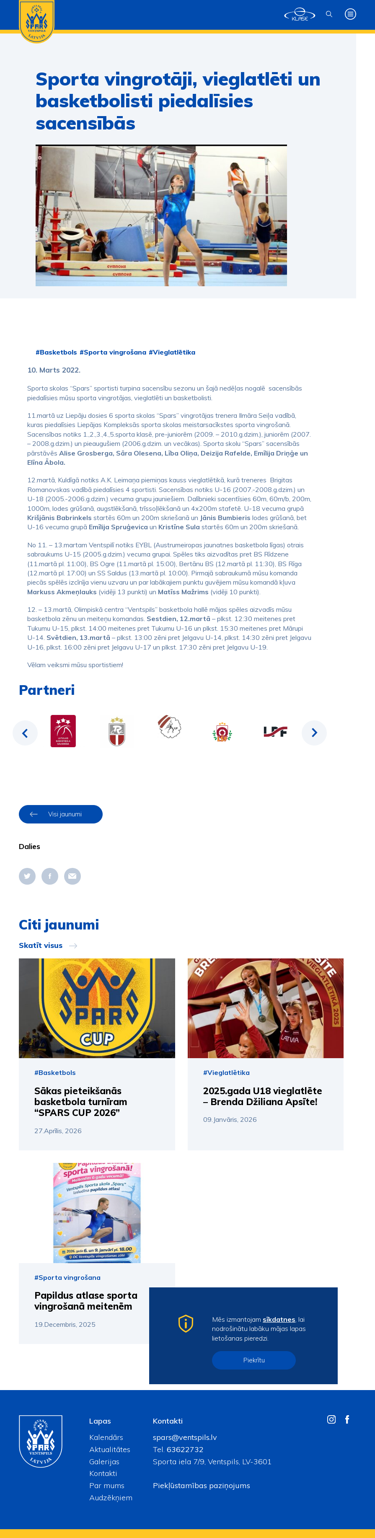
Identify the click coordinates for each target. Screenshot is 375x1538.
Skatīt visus (40, 945)
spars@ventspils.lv (185, 1437)
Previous (25, 732)
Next (314, 732)
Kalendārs (106, 1437)
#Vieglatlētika (172, 352)
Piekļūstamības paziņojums (201, 1485)
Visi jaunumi (65, 814)
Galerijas (104, 1461)
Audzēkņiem (110, 1497)
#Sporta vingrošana (113, 352)
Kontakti (103, 1473)
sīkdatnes (279, 1319)
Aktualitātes (109, 1449)
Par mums (106, 1485)
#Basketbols (56, 352)
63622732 (184, 1449)
